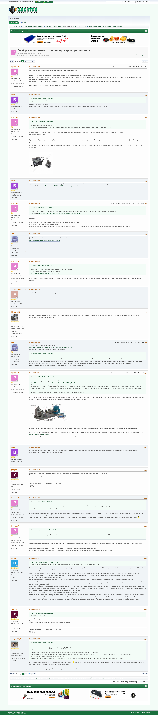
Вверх (12, 673)
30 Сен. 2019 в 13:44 (34, 447)
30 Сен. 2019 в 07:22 (34, 117)
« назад (137, 55)
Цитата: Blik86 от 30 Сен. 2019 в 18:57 (43, 613)
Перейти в (116, 681)
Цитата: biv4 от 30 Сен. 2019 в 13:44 (43, 502)
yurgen (14, 470)
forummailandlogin (18, 289)
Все (33, 61)
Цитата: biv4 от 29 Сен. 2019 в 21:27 (43, 121)
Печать (145, 61)
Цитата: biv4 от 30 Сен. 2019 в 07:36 (43, 207)
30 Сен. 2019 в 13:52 (34, 497)
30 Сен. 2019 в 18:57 (34, 558)
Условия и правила (140, 712)
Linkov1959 (15, 312)
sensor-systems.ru (34, 434)
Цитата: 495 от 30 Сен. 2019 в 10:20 (43, 265)
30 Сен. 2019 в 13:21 (34, 372)
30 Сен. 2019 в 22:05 (34, 609)
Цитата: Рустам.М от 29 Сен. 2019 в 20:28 (45, 98)
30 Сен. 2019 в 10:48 (34, 261)
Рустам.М (15, 67)
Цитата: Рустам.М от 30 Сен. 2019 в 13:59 (45, 562)
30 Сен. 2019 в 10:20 (34, 233)
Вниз (11, 61)
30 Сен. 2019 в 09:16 (34, 203)
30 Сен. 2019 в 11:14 (34, 289)
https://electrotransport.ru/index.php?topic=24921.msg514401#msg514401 (51, 347)
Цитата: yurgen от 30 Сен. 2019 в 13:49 (44, 530)
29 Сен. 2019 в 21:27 (34, 94)
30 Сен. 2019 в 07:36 (34, 180)
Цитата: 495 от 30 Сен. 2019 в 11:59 (43, 377)
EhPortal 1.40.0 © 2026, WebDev (16, 712)
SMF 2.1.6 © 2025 (12, 713)
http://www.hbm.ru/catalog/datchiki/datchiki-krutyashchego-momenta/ (58, 186)
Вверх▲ (148, 712)
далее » (144, 55)
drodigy (84, 26)
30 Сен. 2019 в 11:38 (34, 312)
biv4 (13, 95)
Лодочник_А (16, 639)
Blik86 (13, 558)
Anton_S (79, 26)
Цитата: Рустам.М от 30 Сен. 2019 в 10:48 (45, 353)
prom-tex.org (45, 434)
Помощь (132, 712)
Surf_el (74, 26)
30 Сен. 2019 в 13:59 (34, 526)
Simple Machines (22, 713)
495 (12, 234)
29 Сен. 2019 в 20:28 (34, 66)
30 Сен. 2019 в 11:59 (34, 342)
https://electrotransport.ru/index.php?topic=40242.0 (44, 240)
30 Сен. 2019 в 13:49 (34, 469)
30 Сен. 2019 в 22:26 (34, 638)
